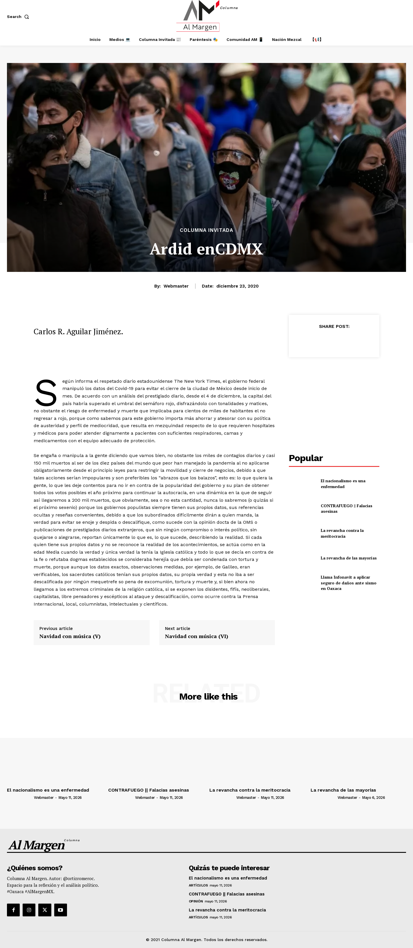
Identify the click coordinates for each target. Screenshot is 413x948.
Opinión (196, 901)
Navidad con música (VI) (196, 636)
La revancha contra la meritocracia (342, 533)
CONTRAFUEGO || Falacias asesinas (346, 508)
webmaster (176, 286)
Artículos (198, 885)
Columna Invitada (206, 230)
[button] (19, 16)
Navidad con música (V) (70, 636)
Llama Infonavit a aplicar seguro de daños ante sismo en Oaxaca (348, 582)
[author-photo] (20, 797)
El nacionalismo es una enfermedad (343, 483)
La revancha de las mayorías (349, 558)
